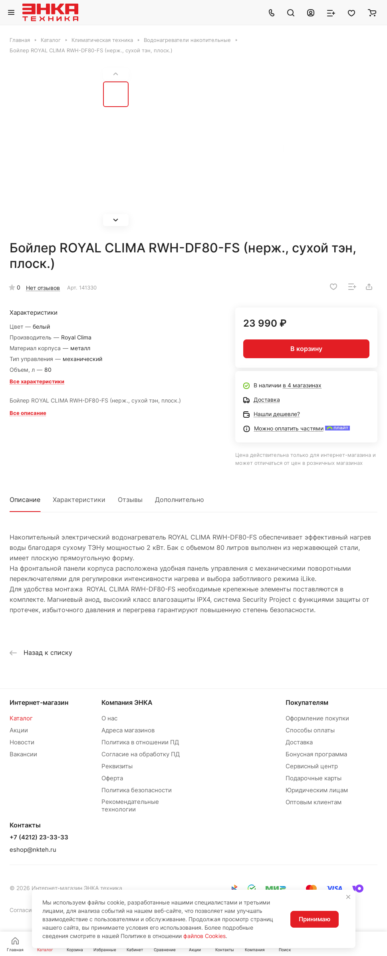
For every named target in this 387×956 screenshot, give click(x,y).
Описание (25, 500)
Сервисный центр (312, 766)
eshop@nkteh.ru (33, 849)
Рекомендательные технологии (130, 805)
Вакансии (23, 754)
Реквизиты (117, 766)
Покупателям (307, 702)
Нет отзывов (43, 287)
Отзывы (130, 500)
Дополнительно (179, 500)
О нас (109, 718)
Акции (19, 730)
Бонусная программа (316, 754)
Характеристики (79, 500)
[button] (116, 220)
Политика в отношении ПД (140, 742)
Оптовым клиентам (313, 802)
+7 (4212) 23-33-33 (39, 837)
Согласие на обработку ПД (140, 754)
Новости (22, 742)
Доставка (299, 742)
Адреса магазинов (128, 730)
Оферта (112, 778)
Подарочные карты (313, 778)
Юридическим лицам (317, 790)
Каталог (21, 718)
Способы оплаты (310, 730)
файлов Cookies (204, 935)
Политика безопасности (136, 790)
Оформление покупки (317, 718)
